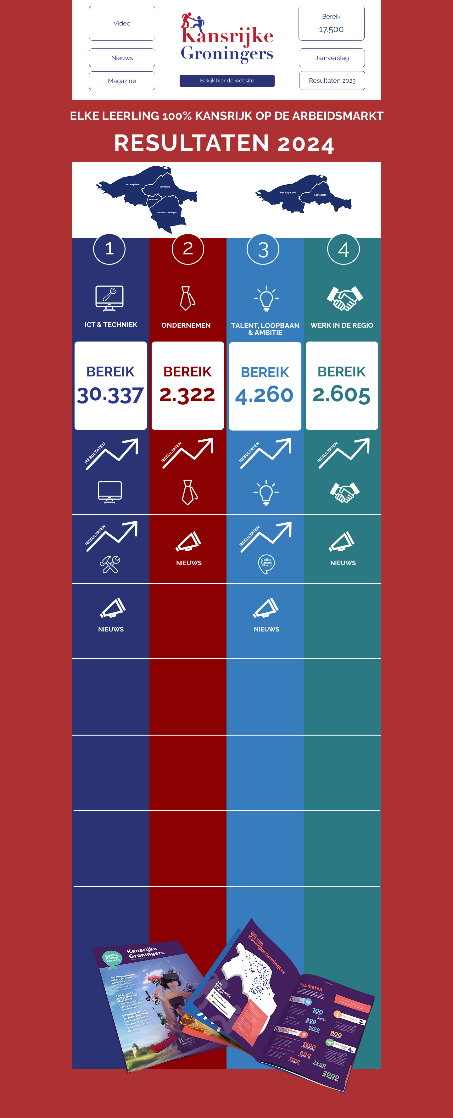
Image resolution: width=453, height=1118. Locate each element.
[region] (335, 33)
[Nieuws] (122, 57)
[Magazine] (122, 80)
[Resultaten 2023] (332, 80)
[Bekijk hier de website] (227, 81)
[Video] (122, 23)
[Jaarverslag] (332, 57)
